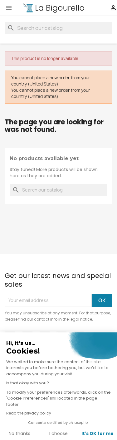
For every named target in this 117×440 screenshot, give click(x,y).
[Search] (58, 28)
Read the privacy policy (28, 413)
